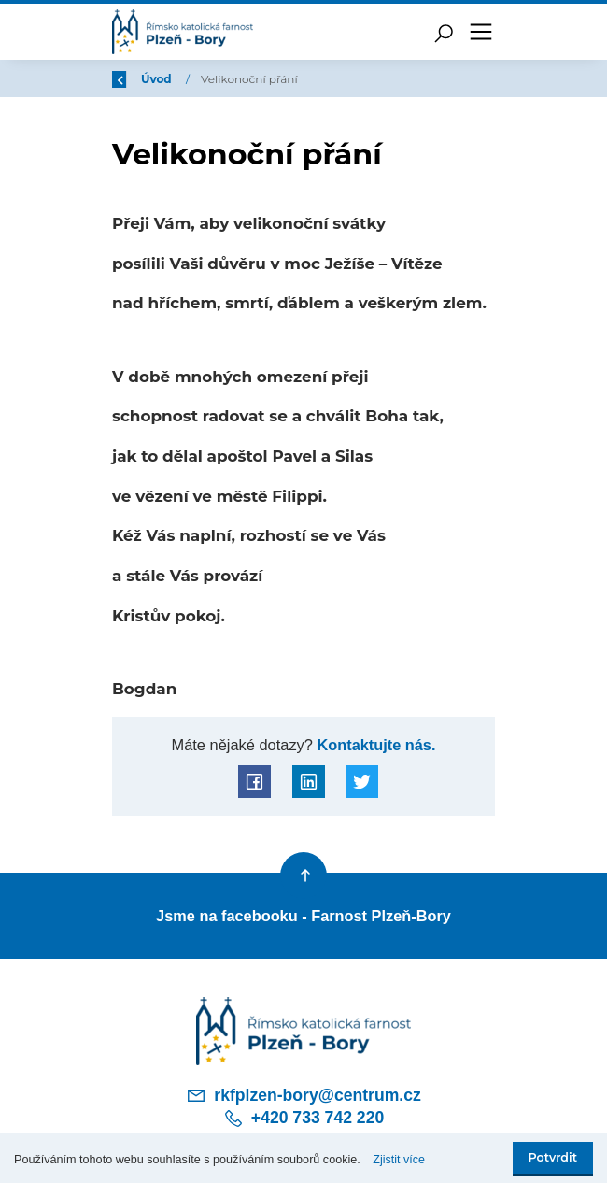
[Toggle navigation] (481, 32)
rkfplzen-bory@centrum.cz (303, 1095)
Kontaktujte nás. (374, 744)
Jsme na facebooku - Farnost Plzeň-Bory (303, 915)
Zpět (138, 79)
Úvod (210, 79)
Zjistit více (399, 1159)
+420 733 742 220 (303, 1118)
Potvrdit (553, 1157)
